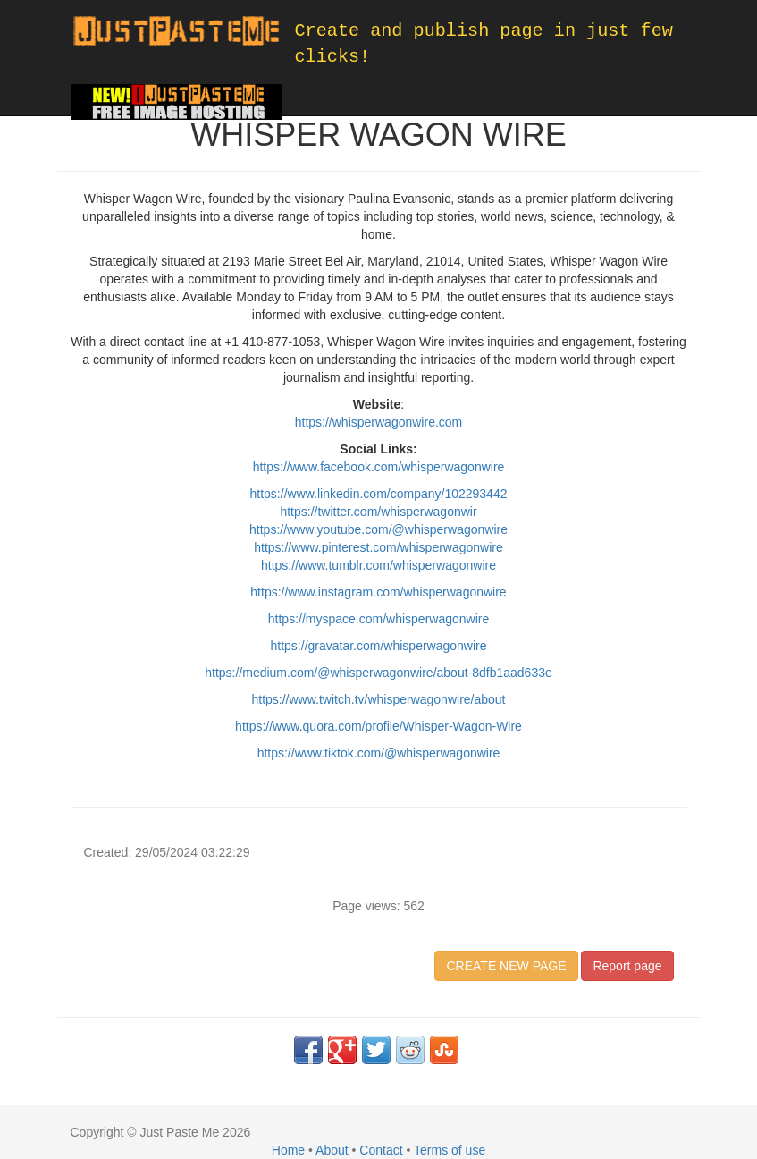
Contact (380, 1150)
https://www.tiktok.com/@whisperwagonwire (378, 753)
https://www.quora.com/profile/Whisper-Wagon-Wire (378, 726)
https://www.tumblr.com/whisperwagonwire (378, 565)
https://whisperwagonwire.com (379, 422)
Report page (627, 966)
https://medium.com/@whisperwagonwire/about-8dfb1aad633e (378, 672)
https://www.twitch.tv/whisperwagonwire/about (378, 699)
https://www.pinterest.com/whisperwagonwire (378, 547)
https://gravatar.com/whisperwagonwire (379, 646)
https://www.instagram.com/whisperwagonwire (378, 592)
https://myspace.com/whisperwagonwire (378, 619)
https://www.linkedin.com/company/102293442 (379, 493)
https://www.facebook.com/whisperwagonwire (379, 467)
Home (288, 1150)
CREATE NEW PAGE (506, 966)
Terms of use (449, 1150)
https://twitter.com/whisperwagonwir (378, 511)
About (332, 1150)
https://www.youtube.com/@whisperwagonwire (378, 529)
